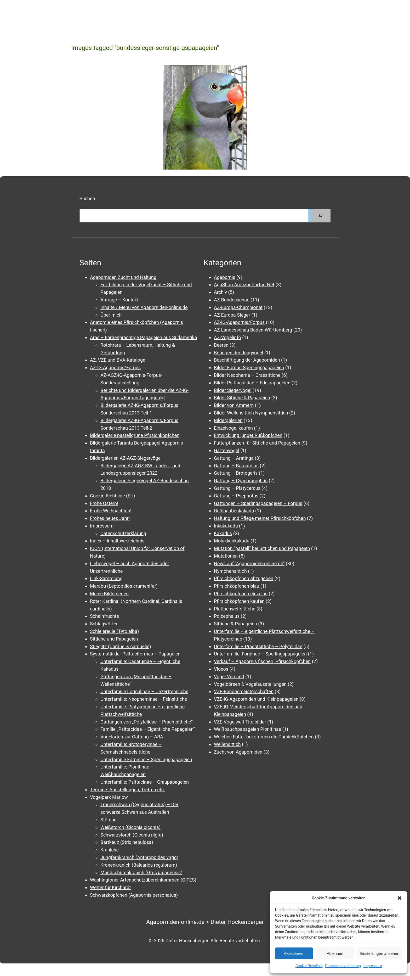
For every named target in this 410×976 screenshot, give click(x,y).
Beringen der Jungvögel (238, 352)
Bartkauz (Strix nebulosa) (126, 842)
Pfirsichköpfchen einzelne (240, 593)
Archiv (220, 292)
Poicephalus (227, 616)
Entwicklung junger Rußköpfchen (248, 435)
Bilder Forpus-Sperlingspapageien (249, 367)
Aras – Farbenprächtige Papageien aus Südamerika (143, 337)
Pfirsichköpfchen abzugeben (243, 578)
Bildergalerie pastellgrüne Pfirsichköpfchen (134, 435)
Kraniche (109, 849)
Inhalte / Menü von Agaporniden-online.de (143, 307)
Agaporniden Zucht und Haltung (123, 277)
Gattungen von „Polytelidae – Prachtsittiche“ (146, 722)
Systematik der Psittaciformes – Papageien (135, 654)
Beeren (221, 345)
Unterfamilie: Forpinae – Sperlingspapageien (260, 654)
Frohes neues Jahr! (110, 518)
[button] (399, 898)
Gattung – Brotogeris (236, 473)
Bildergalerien (228, 420)
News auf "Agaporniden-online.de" (249, 563)
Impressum (372, 966)
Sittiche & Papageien (235, 623)
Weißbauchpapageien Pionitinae (247, 729)
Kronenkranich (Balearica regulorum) (138, 865)
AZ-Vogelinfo (227, 337)
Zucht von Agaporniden (238, 752)
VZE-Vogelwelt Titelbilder (240, 722)
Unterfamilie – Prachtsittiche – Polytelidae (258, 646)
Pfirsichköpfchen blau (236, 586)
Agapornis (224, 277)
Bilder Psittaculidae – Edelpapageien (252, 382)
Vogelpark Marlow (109, 797)
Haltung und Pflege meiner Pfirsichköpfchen (260, 518)
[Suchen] (321, 215)
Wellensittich (227, 744)
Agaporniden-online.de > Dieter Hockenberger (205, 921)
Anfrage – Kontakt (119, 299)
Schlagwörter (104, 623)
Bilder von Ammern (234, 405)
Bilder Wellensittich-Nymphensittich (251, 413)
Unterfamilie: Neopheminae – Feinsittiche (143, 699)
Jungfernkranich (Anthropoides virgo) (139, 857)
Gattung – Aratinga (234, 458)
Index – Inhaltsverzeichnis (117, 540)
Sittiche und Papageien (114, 639)
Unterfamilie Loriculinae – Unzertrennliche (144, 691)
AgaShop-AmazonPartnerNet (244, 284)
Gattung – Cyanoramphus (240, 480)
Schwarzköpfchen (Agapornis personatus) (134, 895)
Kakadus (223, 533)
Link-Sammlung (106, 578)
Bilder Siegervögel (233, 390)
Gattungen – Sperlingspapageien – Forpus (258, 503)
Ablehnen (335, 953)
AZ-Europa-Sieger (232, 315)
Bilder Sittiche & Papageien (242, 397)
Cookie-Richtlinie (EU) (112, 495)
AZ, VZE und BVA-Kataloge (117, 360)
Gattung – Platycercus (237, 488)
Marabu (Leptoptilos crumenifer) (124, 586)
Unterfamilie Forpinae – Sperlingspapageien (146, 759)
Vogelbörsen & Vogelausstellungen (250, 684)
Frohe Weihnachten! (110, 510)
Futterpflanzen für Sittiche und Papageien (257, 443)
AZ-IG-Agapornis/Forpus (115, 367)
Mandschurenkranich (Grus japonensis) (141, 872)
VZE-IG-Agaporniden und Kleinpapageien (256, 699)
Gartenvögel (226, 450)
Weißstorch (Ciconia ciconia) (130, 827)
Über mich (111, 315)
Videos (221, 669)
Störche (108, 819)
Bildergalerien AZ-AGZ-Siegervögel (126, 458)
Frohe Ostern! (104, 503)
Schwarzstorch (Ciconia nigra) (131, 835)
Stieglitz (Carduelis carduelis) (120, 646)
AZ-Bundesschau (231, 299)
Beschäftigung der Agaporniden (247, 360)
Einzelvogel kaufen (233, 428)
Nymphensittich (230, 571)
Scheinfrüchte (104, 616)
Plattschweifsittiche (234, 609)
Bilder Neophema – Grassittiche (247, 375)
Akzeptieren (294, 953)
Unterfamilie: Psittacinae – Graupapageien (144, 782)
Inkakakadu (226, 526)
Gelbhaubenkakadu (234, 510)
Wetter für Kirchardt (110, 887)
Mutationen (226, 556)
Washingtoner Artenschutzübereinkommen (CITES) (143, 880)
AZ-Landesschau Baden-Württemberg (253, 330)
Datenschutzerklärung (343, 966)
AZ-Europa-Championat (238, 307)
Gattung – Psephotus (236, 495)
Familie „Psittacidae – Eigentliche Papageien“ (147, 729)
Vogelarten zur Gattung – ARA (131, 736)
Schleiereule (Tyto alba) (114, 631)
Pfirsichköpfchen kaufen (239, 601)
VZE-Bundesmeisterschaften (244, 691)
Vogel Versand (229, 676)
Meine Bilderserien (109, 593)
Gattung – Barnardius (236, 465)
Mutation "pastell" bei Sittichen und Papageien (262, 548)
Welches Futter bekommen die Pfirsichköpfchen (264, 736)
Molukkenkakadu (231, 540)
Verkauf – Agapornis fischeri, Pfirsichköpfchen (262, 661)
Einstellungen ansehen (379, 953)
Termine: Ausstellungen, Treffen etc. (127, 789)
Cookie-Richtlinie (309, 966)
